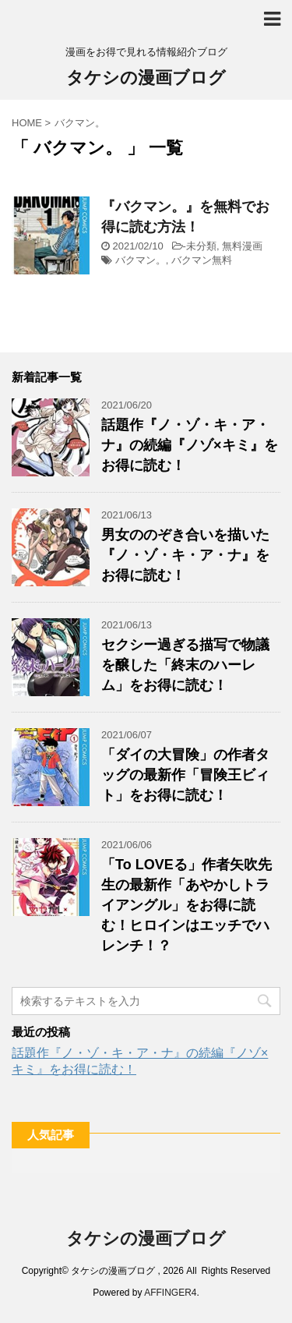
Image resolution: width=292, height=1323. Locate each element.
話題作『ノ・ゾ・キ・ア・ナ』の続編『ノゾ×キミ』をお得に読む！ (189, 445)
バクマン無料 (201, 260)
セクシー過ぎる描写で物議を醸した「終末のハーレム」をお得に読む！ (185, 665)
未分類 (201, 246)
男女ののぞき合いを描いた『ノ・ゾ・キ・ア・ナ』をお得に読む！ (185, 555)
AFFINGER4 (170, 1292)
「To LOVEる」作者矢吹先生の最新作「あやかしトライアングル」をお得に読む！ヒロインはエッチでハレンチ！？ (186, 905)
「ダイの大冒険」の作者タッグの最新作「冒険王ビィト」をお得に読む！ (185, 775)
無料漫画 (242, 246)
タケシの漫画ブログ (146, 79)
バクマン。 (140, 260)
